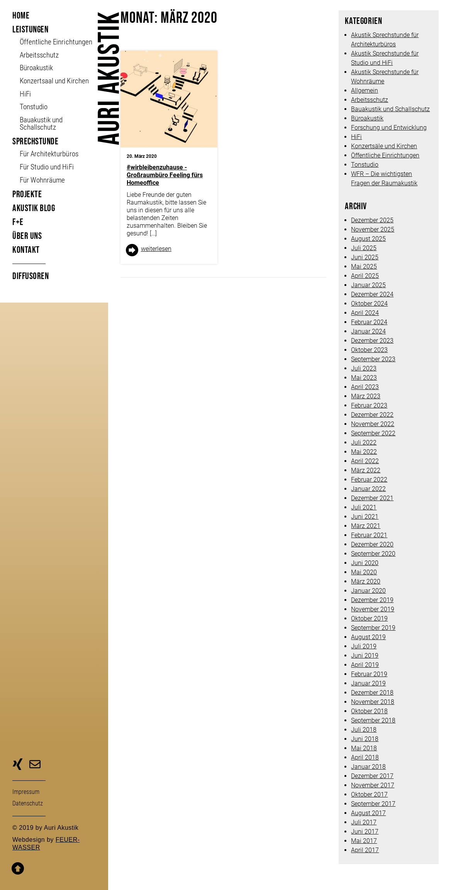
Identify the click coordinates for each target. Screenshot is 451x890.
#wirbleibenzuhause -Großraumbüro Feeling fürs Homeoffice (165, 175)
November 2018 (372, 702)
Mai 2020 (364, 572)
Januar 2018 (368, 766)
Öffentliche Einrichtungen (385, 155)
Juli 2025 (363, 248)
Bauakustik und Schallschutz (41, 123)
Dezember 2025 (372, 220)
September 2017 (373, 803)
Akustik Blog (33, 208)
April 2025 (365, 275)
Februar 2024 (369, 322)
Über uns (27, 236)
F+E (18, 222)
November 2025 (372, 229)
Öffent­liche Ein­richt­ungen (56, 41)
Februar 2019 (369, 674)
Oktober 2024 (369, 303)
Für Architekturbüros (49, 153)
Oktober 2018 (369, 711)
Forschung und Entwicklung (389, 127)
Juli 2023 (363, 368)
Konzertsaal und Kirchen (54, 80)
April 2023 (365, 387)
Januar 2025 (368, 285)
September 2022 (373, 433)
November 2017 (372, 785)
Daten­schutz (27, 803)
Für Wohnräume (42, 180)
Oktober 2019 (369, 618)
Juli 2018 (363, 729)
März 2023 (365, 396)
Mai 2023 (364, 377)
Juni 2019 (364, 655)
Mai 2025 (364, 266)
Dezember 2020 (372, 544)
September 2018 (373, 720)
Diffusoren (30, 276)
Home (20, 15)
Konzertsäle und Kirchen (384, 146)
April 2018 (365, 757)
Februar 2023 (369, 405)
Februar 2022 (369, 479)
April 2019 (365, 664)
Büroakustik (36, 67)
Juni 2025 (364, 257)
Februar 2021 (369, 535)
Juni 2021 (364, 516)
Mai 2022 (364, 451)
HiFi (25, 94)
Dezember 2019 (372, 600)
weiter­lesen (156, 248)
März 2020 (365, 581)
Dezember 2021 (372, 498)
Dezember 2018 (372, 692)
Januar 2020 (368, 590)
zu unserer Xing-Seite (17, 765)
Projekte (27, 194)
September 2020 (373, 553)
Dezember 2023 (372, 340)
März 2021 (365, 526)
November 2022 (372, 424)
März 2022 (365, 470)
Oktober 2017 (369, 794)
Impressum (25, 791)
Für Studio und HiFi (46, 166)
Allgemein (364, 90)
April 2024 (365, 312)
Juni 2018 (364, 739)
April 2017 (365, 850)
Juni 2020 (364, 563)
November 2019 (372, 609)
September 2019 (373, 627)
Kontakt (26, 249)
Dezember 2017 (372, 776)
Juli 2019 (363, 646)
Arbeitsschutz (39, 55)
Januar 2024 (368, 331)
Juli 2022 (363, 442)
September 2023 (373, 359)
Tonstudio (33, 106)
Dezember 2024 (372, 294)
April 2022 (365, 461)
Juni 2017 (364, 831)
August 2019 (368, 637)
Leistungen (30, 29)
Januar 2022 (368, 488)
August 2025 (368, 238)
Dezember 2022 (372, 414)
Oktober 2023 (369, 350)
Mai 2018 (364, 748)
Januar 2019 (368, 683)
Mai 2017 (364, 840)
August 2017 (368, 813)
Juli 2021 (363, 507)
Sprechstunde (35, 141)
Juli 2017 (363, 822)
